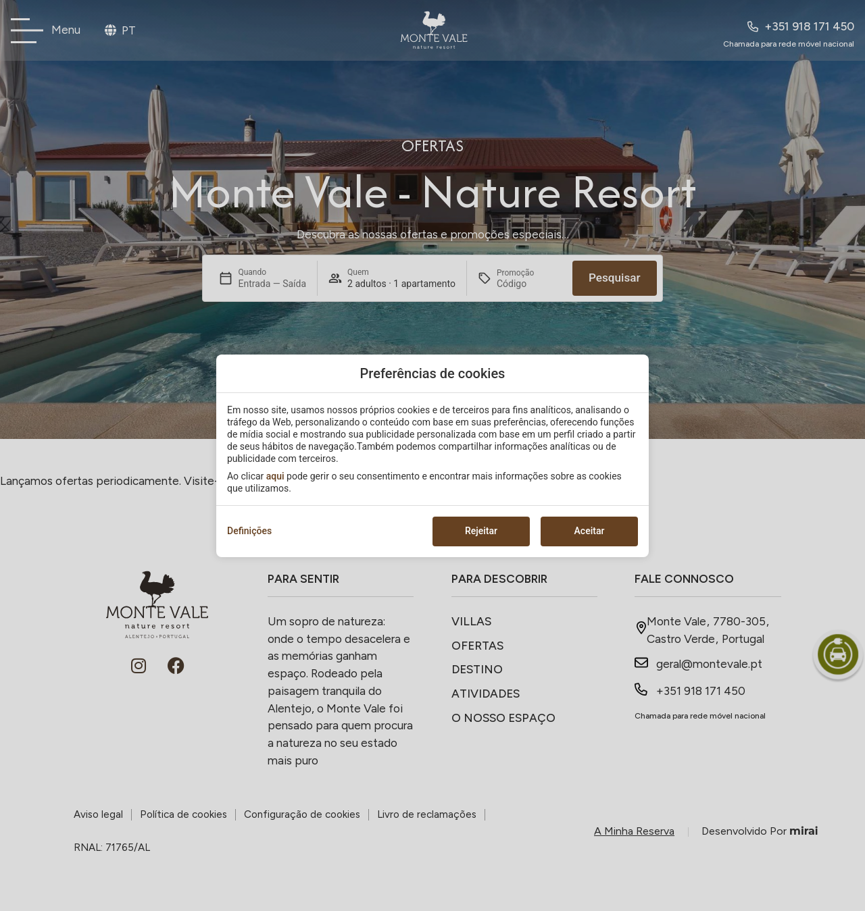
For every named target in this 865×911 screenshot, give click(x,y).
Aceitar (589, 530)
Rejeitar (481, 530)
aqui (275, 476)
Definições (249, 530)
